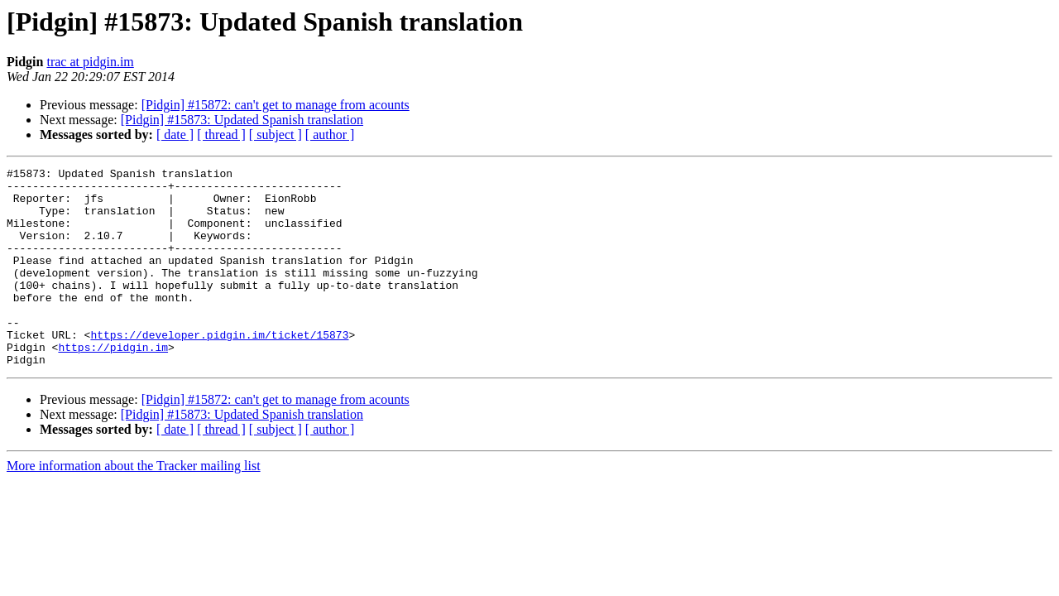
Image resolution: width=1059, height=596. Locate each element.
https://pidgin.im (113, 384)
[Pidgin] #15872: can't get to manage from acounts (275, 105)
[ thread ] (221, 134)
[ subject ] (275, 134)
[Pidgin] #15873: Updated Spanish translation (242, 120)
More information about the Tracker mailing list (134, 505)
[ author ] (330, 134)
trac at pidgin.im (89, 62)
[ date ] (175, 134)
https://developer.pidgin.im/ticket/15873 (219, 369)
